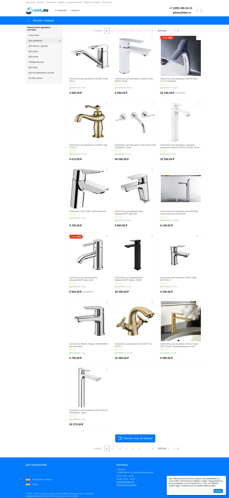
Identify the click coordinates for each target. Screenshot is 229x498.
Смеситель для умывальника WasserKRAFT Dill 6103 (129, 212)
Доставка (30, 2)
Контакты (107, 2)
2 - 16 (176, 31)
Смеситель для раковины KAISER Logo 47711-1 (88, 146)
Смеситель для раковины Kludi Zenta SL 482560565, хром (88, 411)
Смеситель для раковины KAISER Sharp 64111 (88, 79)
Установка (51, 2)
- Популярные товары (39, 479)
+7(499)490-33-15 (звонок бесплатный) (135, 472)
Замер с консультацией (70, 2)
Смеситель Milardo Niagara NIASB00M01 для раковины (88, 345)
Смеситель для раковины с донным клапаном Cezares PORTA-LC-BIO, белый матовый (180, 146)
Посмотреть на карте (126, 485)
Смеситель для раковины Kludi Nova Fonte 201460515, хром (135, 146)
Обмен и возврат (92, 2)
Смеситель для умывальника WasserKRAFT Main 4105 (83, 278)
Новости (75, 10)
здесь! (75, 496)
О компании (61, 10)
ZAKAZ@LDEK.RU (125, 482)
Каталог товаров (43, 20)
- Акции (32, 484)
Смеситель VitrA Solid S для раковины (87, 211)
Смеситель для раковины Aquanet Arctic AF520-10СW (134, 79)
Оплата (40, 2)
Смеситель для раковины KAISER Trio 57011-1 (133, 345)
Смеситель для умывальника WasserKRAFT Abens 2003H (129, 278)
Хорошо (218, 491)
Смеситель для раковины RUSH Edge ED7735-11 (178, 278)
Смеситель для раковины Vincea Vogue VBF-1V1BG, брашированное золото (179, 345)
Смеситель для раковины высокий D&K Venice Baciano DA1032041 (179, 212)
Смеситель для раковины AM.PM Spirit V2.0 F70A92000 (178, 79)
